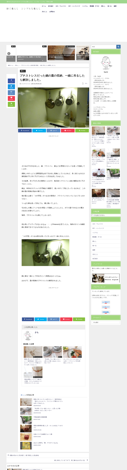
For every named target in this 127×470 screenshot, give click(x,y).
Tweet (11, 110)
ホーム (44, 6)
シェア (11, 104)
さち (86, 77)
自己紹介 (50, 6)
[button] (8, 50)
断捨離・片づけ (94, 6)
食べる (110, 6)
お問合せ (52, 11)
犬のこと (44, 11)
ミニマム (85, 6)
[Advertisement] (63, 28)
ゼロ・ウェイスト (61, 6)
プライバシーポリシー (13, 467)
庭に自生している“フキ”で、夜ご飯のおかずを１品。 (68, 414)
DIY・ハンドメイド (74, 6)
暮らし (103, 6)
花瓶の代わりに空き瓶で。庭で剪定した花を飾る (26, 408)
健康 (115, 6)
